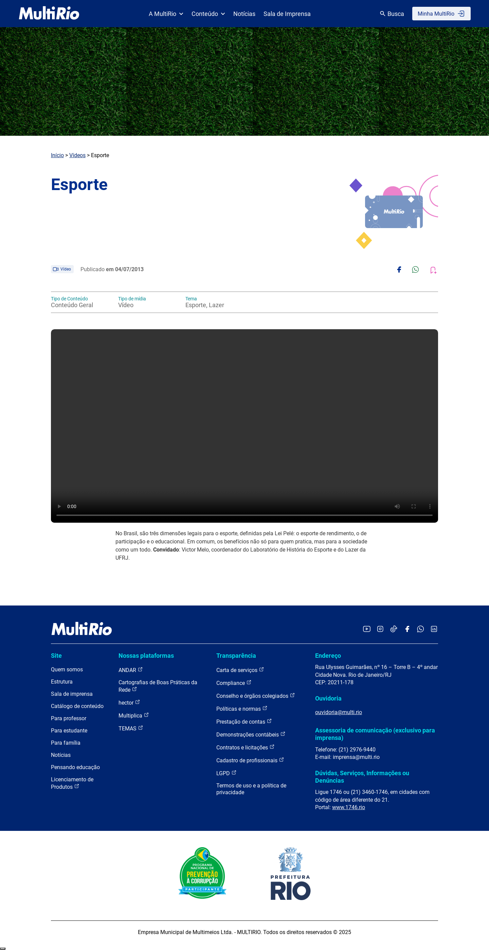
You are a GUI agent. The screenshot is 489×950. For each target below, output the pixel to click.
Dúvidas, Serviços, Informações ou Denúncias (362, 776)
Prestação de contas (244, 721)
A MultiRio (166, 13)
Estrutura (62, 681)
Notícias (244, 13)
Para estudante (69, 730)
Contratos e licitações (245, 747)
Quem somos (67, 669)
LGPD (226, 773)
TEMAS (131, 728)
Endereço (328, 655)
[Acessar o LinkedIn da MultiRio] (434, 629)
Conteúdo (208, 13)
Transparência (236, 655)
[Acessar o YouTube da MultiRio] (367, 629)
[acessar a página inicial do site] (49, 13)
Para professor (68, 718)
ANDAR (131, 669)
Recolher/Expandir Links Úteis (2, 949)
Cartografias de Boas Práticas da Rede (158, 686)
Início (57, 155)
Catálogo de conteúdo (77, 706)
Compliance (234, 682)
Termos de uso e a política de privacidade (251, 789)
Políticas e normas (242, 708)
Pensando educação (75, 767)
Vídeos (77, 155)
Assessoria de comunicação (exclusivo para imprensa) (375, 734)
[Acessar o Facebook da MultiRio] (407, 629)
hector (129, 702)
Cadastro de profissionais (250, 760)
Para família (65, 743)
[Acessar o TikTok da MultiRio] (394, 629)
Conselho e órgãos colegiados (255, 695)
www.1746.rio (348, 807)
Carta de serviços (240, 669)
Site (56, 655)
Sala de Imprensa (287, 13)
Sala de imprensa (72, 694)
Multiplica (134, 715)
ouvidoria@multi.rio (338, 712)
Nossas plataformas (146, 655)
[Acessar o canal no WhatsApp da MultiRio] (420, 629)
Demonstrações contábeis (251, 734)
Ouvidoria (328, 698)
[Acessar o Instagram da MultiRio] (380, 629)
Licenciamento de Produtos (72, 783)
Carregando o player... (244, 426)
